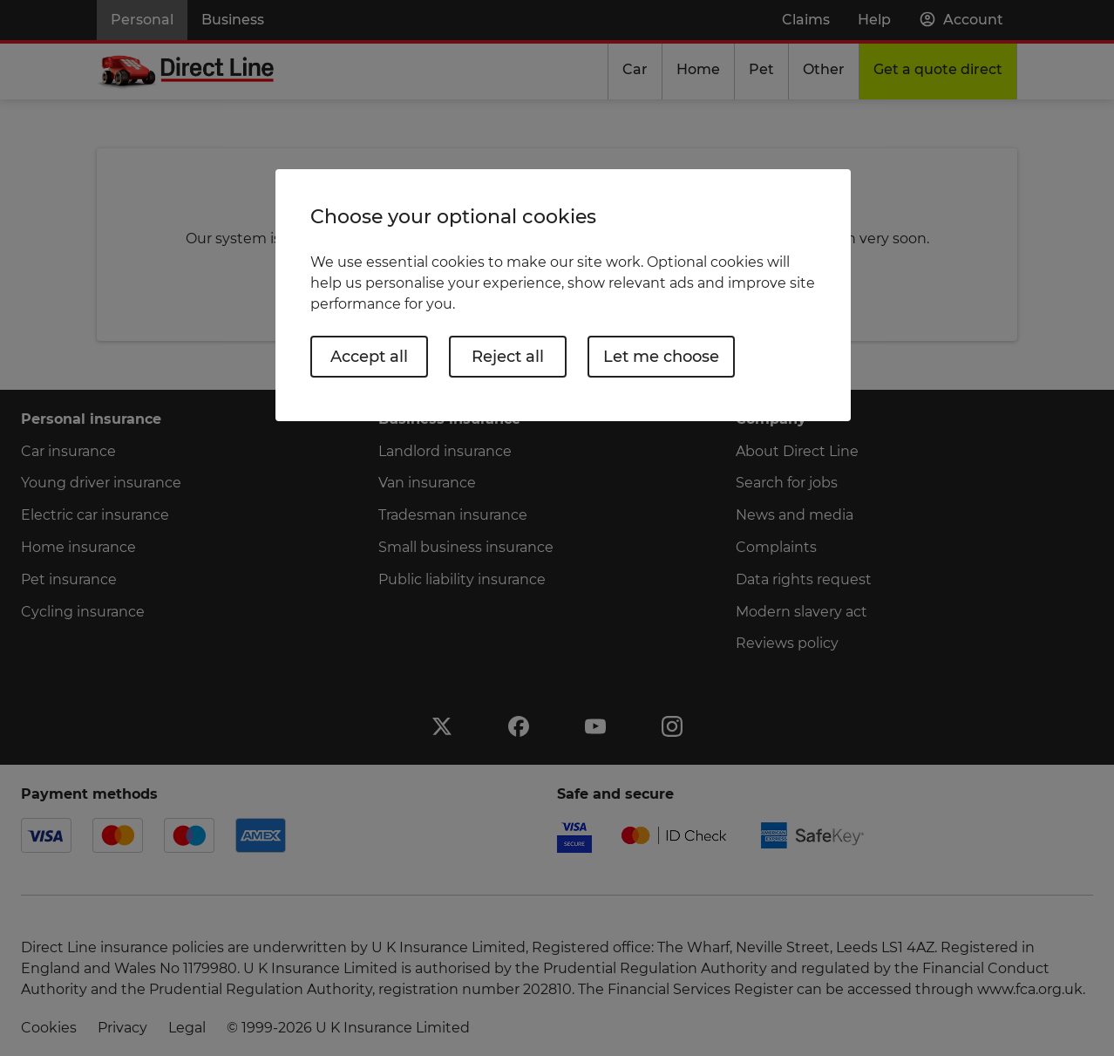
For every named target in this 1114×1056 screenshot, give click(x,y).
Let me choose (661, 356)
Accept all (369, 356)
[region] (563, 295)
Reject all (508, 356)
